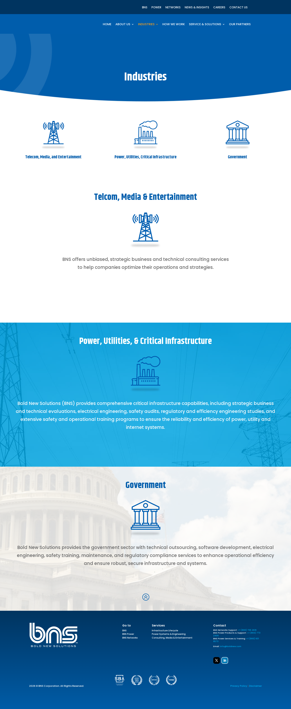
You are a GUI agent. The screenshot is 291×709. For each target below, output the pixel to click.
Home (107, 24)
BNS (144, 7)
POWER (156, 7)
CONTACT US (238, 7)
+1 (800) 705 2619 (247, 630)
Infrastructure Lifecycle (165, 631)
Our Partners (240, 24)
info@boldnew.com (230, 646)
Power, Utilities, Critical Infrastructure (145, 157)
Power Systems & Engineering (169, 635)
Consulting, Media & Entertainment (172, 638)
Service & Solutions (205, 24)
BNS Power (128, 635)
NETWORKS (173, 7)
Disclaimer (255, 686)
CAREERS (219, 7)
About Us (122, 24)
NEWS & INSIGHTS (197, 7)
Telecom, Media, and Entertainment (53, 157)
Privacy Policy (238, 686)
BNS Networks (130, 638)
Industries (146, 24)
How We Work (173, 24)
